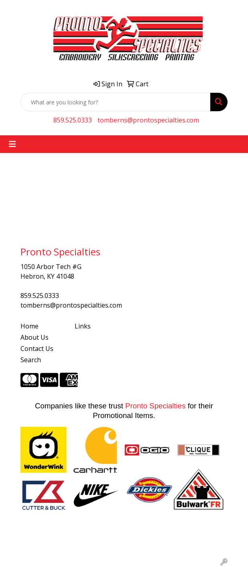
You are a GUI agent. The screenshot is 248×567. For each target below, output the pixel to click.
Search (30, 359)
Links (83, 326)
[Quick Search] (115, 102)
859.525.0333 (72, 120)
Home (29, 326)
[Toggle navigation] (12, 144)
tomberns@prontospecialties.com (148, 120)
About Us (34, 337)
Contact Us (36, 348)
